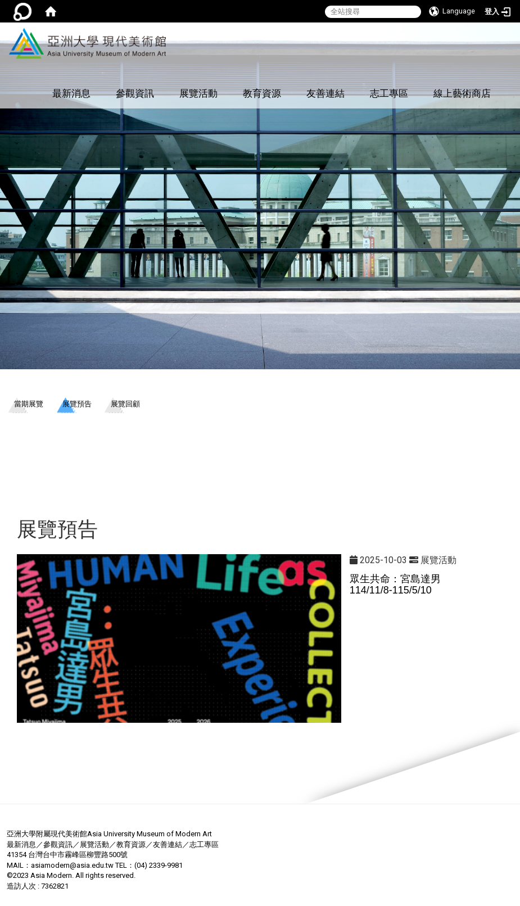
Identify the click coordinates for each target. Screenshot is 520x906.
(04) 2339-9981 (158, 865)
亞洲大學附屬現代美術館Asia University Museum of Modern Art (109, 834)
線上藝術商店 (462, 93)
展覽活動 (198, 93)
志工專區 (389, 93)
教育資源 (262, 93)
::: (164, 28)
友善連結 (325, 93)
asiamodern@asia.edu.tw (72, 865)
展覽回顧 (125, 404)
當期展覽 (28, 404)
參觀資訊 (135, 93)
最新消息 (71, 93)
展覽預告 (77, 404)
